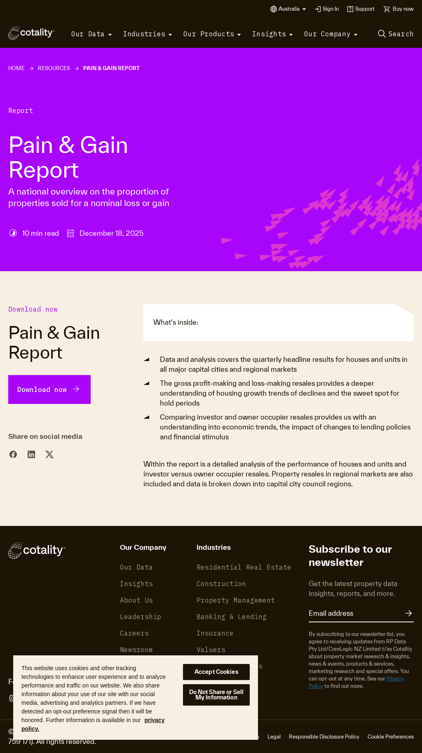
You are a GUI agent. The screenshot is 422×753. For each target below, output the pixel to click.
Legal (274, 737)
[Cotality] (31, 33)
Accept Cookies (216, 672)
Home (16, 68)
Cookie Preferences (391, 737)
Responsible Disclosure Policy (324, 737)
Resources (54, 68)
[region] (135, 697)
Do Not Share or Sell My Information (216, 695)
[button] (292, 9)
